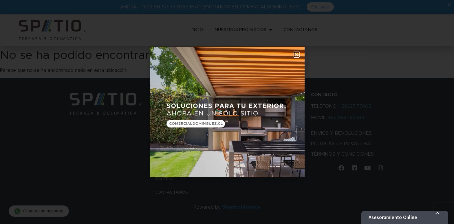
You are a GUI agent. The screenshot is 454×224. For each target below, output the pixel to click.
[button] (296, 54)
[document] (227, 112)
